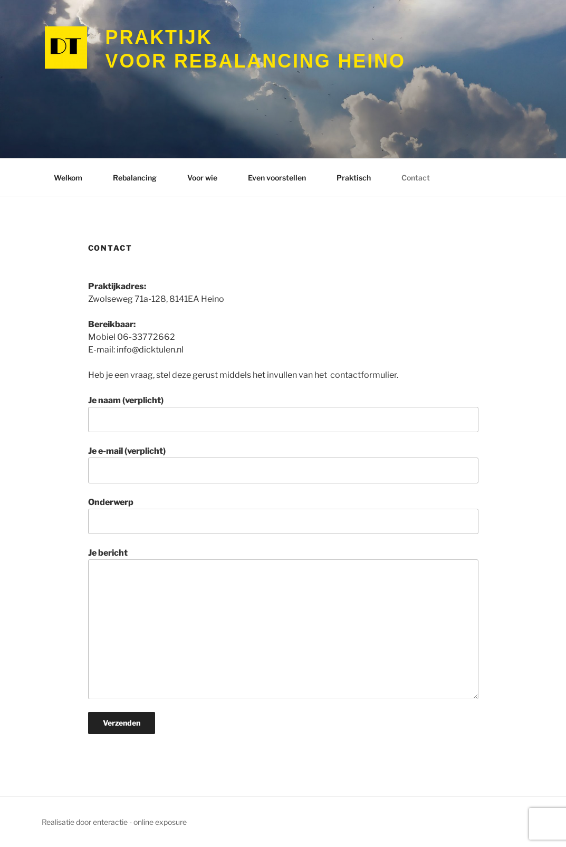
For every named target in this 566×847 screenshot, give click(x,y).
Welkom (68, 177)
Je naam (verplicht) (283, 413)
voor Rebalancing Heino (255, 48)
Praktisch (354, 177)
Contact (415, 177)
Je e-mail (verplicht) (283, 464)
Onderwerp (283, 515)
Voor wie (202, 177)
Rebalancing (135, 177)
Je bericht (283, 623)
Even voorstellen (277, 177)
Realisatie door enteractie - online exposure (114, 821)
